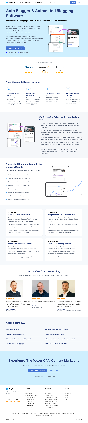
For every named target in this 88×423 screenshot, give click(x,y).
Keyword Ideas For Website (51, 399)
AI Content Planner (30, 399)
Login (66, 399)
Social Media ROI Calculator (51, 405)
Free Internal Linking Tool (51, 401)
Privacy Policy (25, 413)
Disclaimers (72, 413)
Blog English (48, 391)
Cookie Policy (33, 413)
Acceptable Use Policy (55, 413)
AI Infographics (29, 401)
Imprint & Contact (16, 413)
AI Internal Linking (30, 403)
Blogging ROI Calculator (50, 403)
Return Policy (65, 413)
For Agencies (38, 2)
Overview (28, 391)
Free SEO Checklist (49, 395)
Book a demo (68, 393)
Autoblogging (29, 393)
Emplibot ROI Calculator (50, 407)
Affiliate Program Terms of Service (44, 415)
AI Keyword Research (30, 397)
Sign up (66, 397)
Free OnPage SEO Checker (51, 397)
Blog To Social (29, 407)
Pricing (46, 2)
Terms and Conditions (43, 413)
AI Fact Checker (29, 405)
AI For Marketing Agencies (32, 395)
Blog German (48, 393)
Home (66, 391)
